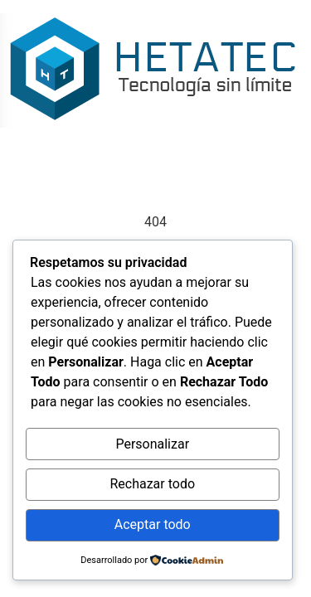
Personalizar (152, 444)
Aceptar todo (152, 524)
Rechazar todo (152, 484)
